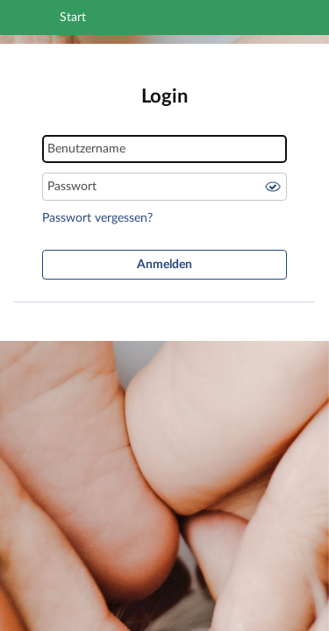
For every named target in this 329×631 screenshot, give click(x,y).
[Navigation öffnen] (37, 20)
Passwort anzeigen (273, 186)
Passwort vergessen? (97, 218)
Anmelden (164, 265)
